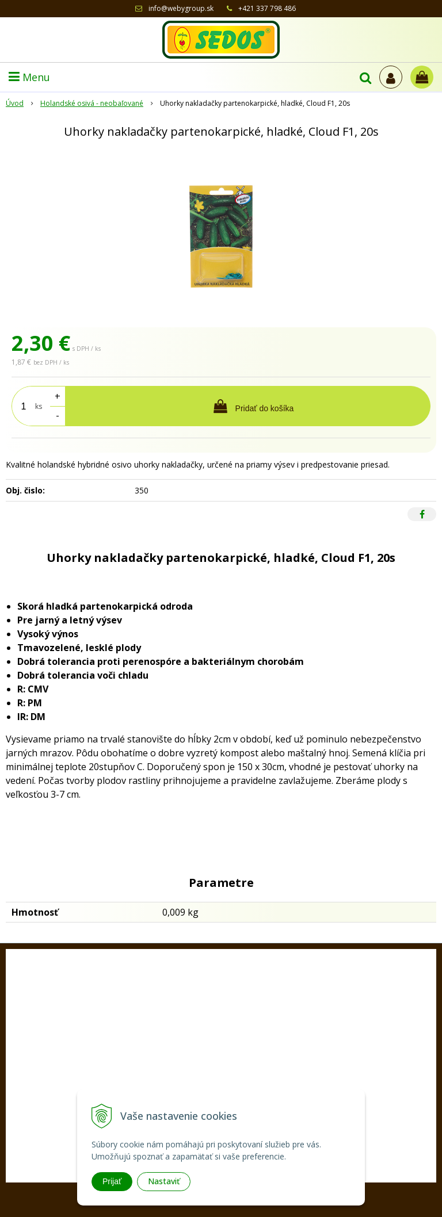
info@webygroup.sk (181, 8)
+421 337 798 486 (267, 8)
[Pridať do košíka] (247, 406)
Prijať (111, 1181)
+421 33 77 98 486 (230, 1072)
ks (38, 406)
